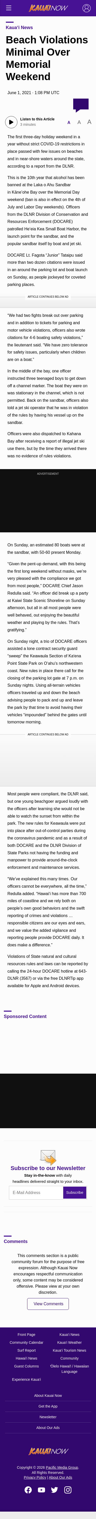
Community (69, 1358)
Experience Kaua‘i (26, 1379)
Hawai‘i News (26, 1358)
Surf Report (26, 1350)
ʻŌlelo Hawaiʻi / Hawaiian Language (69, 1369)
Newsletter (47, 1417)
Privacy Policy (35, 1477)
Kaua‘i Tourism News (69, 1350)
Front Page (26, 1335)
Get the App (48, 1406)
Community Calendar (27, 1342)
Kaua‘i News (19, 27)
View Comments (48, 1304)
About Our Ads (48, 1428)
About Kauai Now (48, 1396)
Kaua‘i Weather (69, 1342)
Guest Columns (26, 1366)
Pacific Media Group (62, 1467)
